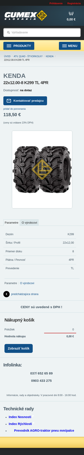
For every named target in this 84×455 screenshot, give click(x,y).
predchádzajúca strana (20, 294)
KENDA (50, 56)
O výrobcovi (29, 222)
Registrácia (74, 3)
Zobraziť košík (18, 348)
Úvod (7, 56)
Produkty (19, 46)
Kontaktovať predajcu (25, 101)
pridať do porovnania (14, 108)
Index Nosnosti (21, 417)
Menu (69, 46)
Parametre (11, 222)
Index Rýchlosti (21, 424)
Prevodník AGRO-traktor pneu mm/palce (44, 430)
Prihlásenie (56, 3)
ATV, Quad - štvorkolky (28, 56)
